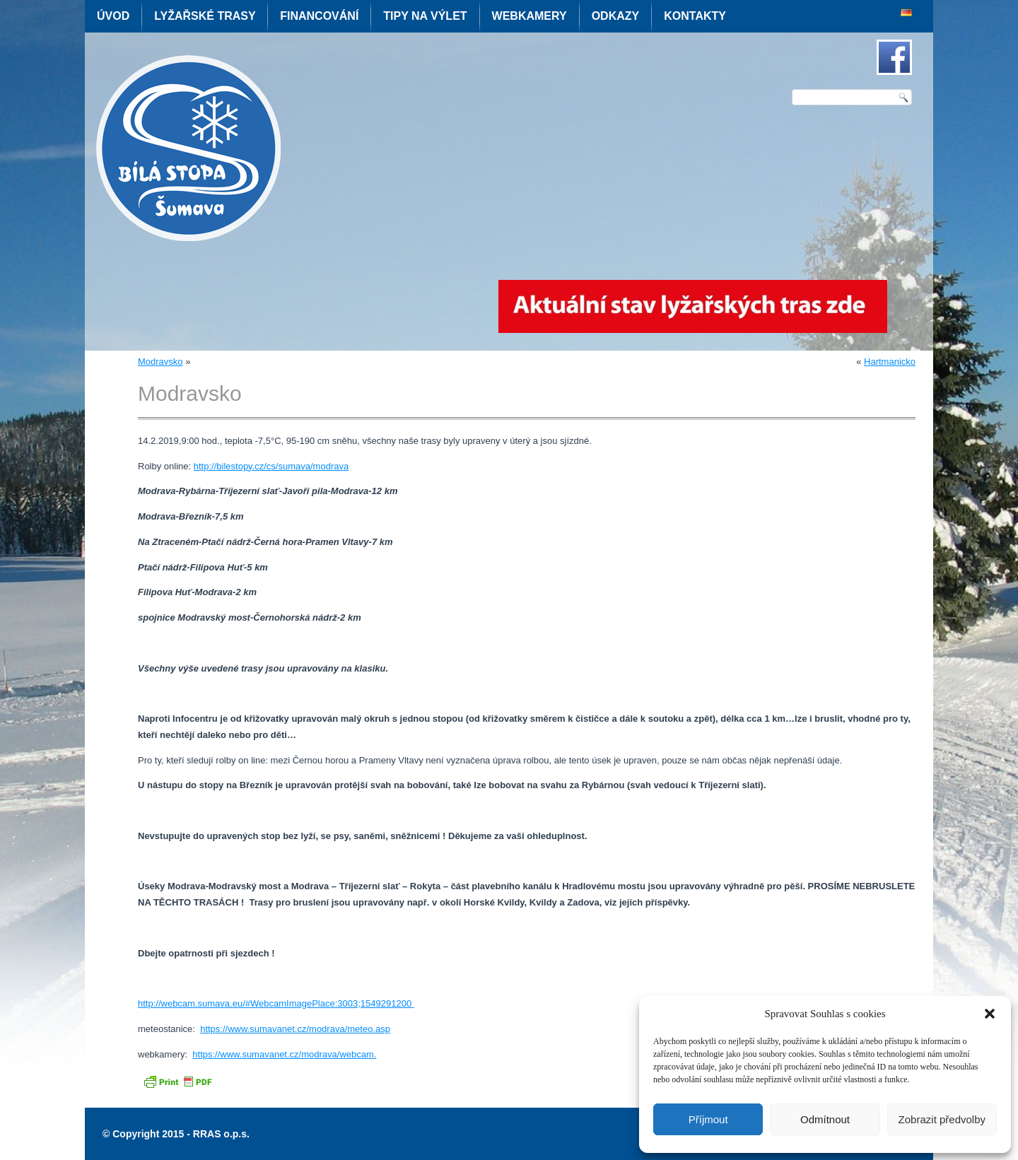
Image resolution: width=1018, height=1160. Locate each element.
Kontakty (695, 16)
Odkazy (616, 16)
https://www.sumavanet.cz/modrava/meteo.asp (295, 1029)
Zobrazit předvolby (942, 1119)
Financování (319, 16)
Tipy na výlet (425, 16)
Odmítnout (825, 1119)
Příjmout (708, 1119)
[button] (990, 1014)
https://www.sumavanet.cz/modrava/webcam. (284, 1054)
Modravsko (160, 361)
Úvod (113, 16)
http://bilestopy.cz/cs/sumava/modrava (271, 466)
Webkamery (529, 16)
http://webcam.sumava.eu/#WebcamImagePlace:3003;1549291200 (276, 1003)
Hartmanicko (889, 361)
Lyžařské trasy (204, 16)
